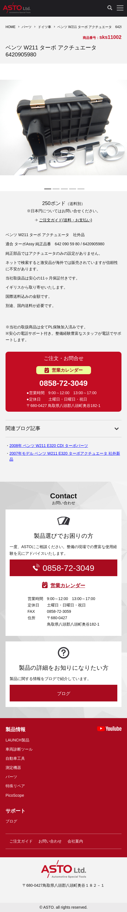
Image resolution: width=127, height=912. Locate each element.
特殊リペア (15, 786)
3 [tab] (63, 191)
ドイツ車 (44, 27)
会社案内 (75, 841)
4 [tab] (72, 191)
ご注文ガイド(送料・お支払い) (65, 220)
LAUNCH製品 (17, 740)
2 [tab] (55, 191)
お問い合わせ (50, 841)
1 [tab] (47, 191)
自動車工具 (15, 758)
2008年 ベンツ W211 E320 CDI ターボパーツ (48, 445)
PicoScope (15, 795)
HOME (10, 27)
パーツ (27, 27)
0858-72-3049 (63, 383)
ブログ (63, 693)
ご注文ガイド (21, 841)
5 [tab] (80, 191)
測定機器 (13, 767)
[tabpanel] (63, 127)
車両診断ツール (19, 749)
